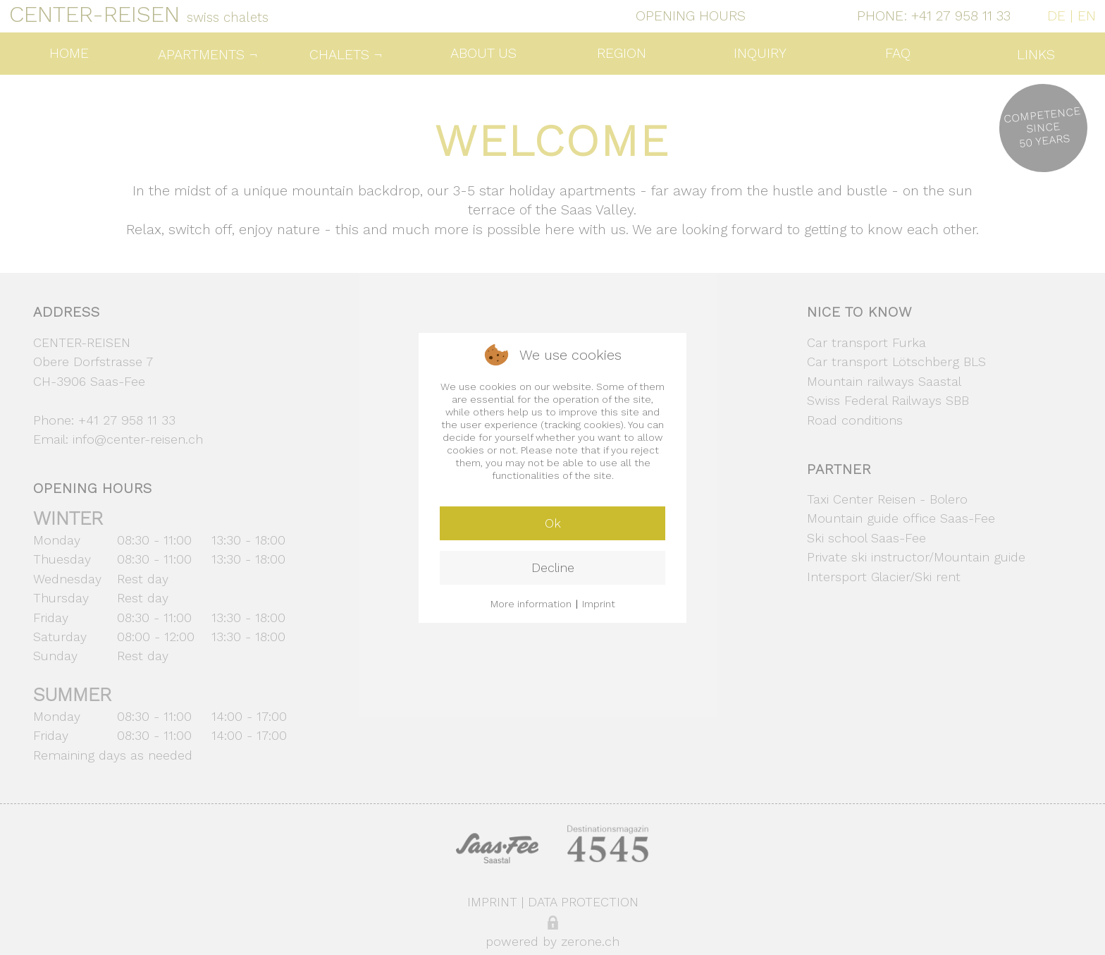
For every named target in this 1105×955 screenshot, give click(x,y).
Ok (553, 523)
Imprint (598, 603)
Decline (552, 567)
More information (531, 603)
